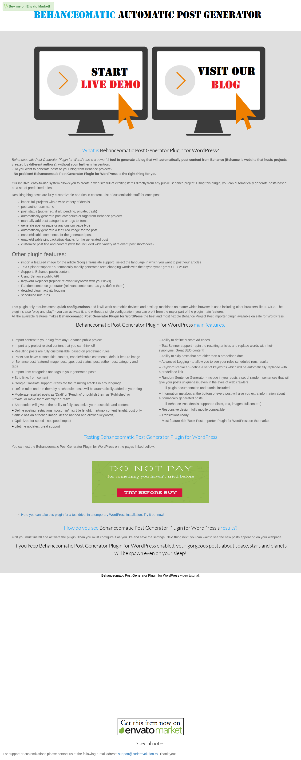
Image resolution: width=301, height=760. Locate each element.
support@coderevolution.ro (138, 754)
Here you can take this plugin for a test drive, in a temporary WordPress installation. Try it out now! (92, 515)
